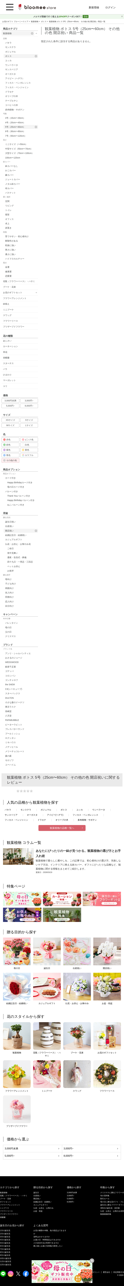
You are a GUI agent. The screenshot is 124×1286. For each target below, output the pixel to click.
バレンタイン (11, 623)
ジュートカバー (12, 179)
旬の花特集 (104, 1196)
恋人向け (9, 601)
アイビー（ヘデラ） (14, 78)
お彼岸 (10, 571)
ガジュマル (10, 51)
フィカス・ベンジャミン (17, 87)
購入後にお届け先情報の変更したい (48, 1246)
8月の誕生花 (5, 1252)
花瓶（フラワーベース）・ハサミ (19, 281)
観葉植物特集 (105, 1214)
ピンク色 (27, 439)
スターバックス (12, 693)
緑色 (6, 445)
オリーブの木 (11, 96)
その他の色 (10, 460)
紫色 (6, 450)
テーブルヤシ (11, 100)
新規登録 (94, 7)
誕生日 (36, 1193)
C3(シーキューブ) (13, 689)
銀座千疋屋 (10, 667)
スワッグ (7, 315)
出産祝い (9, 526)
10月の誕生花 (5, 1258)
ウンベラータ (11, 65)
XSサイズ (10, 420)
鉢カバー (6, 162)
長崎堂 (8, 711)
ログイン (110, 7)
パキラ (8, 43)
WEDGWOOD (12, 662)
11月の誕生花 (5, 1261)
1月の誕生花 (5, 1230)
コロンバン (10, 675)
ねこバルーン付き (15, 505)
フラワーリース (10, 321)
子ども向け (10, 583)
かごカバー (10, 170)
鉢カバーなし (11, 166)
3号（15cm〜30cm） (15, 118)
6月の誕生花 (5, 1246)
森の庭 (8, 756)
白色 (25, 445)
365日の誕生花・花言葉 (110, 1208)
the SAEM (10, 684)
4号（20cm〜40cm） (15, 122)
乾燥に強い (10, 245)
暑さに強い (10, 254)
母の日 (8, 627)
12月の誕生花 (5, 1265)
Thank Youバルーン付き (18, 496)
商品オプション (9, 474)
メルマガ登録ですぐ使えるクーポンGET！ (58, 16)
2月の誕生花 (5, 1234)
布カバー (9, 188)
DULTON (9, 698)
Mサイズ (10, 425)
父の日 (8, 632)
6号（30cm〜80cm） (15, 131)
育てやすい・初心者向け (17, 236)
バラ (5, 369)
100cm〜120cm (12, 157)
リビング (9, 205)
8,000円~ (29, 406)
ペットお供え (13, 566)
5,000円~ (10, 406)
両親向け (9, 588)
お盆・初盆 (38, 1211)
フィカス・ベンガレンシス (18, 83)
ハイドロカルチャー (14, 258)
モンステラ (10, 47)
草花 (5, 352)
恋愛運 (8, 276)
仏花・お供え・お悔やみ (43, 1208)
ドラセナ (9, 92)
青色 (6, 455)
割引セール (104, 1199)
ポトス (44, 21)
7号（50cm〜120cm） (15, 136)
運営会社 (106, 1272)
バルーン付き (11, 491)
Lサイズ (29, 425)
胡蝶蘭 (6, 357)
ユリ (5, 386)
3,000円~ (29, 400)
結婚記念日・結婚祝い (15, 535)
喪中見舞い (12, 553)
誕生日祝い (10, 522)
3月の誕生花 (5, 1237)
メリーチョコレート (14, 751)
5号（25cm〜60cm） (21, 127)
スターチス (8, 363)
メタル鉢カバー (12, 184)
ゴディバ (9, 671)
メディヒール (11, 747)
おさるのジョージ (13, 658)
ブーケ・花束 (9, 287)
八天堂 (8, 715)
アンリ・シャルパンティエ (18, 653)
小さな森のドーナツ (14, 702)
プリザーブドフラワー (13, 326)
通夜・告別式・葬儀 (16, 557)
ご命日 (10, 548)
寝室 (7, 214)
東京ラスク (10, 707)
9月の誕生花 (5, 1255)
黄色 (25, 450)
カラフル (27, 455)
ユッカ (8, 60)
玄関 (7, 201)
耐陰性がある (11, 241)
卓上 (7, 223)
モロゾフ (9, 760)
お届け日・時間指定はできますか (47, 1240)
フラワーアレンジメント (14, 298)
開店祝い (21, 531)
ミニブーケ (8, 309)
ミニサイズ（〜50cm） (16, 144)
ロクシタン (10, 738)
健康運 (8, 271)
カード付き (10, 478)
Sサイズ (29, 420)
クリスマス (10, 636)
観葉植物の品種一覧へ (62, 828)
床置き (8, 228)
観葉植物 (35, 21)
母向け (8, 579)
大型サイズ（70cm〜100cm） (19, 153)
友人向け (9, 592)
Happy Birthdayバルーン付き (21, 500)
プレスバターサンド (14, 729)
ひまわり (7, 374)
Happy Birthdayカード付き (20, 482)
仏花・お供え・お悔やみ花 (18, 544)
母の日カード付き (15, 487)
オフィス (9, 219)
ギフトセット (5, 1202)
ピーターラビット (13, 724)
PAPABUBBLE (12, 720)
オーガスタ (10, 74)
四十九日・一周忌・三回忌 (20, 562)
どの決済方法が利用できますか (46, 1243)
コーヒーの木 (11, 105)
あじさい (7, 341)
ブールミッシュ (12, 733)
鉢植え (6, 304)
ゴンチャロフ (11, 680)
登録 (85, 16)
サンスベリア (11, 69)
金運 (7, 267)
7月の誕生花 (5, 1249)
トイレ (8, 210)
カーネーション (10, 346)
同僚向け (9, 597)
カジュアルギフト (13, 539)
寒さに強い (10, 250)
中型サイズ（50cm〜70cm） (19, 149)
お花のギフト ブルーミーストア (15, 21)
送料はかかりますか (41, 1237)
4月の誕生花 (5, 1240)
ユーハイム (10, 764)
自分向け (9, 606)
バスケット (10, 193)
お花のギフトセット (12, 292)
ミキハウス (10, 742)
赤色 (6, 439)
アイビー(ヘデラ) (55, 815)
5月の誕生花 (5, 1243)
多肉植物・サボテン (14, 109)
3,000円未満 (10, 400)
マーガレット (9, 380)
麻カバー (9, 175)
